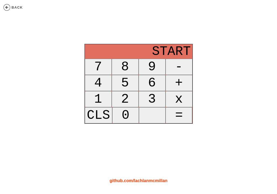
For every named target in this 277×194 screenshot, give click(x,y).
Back (13, 7)
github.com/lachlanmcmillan (138, 180)
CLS (98, 121)
